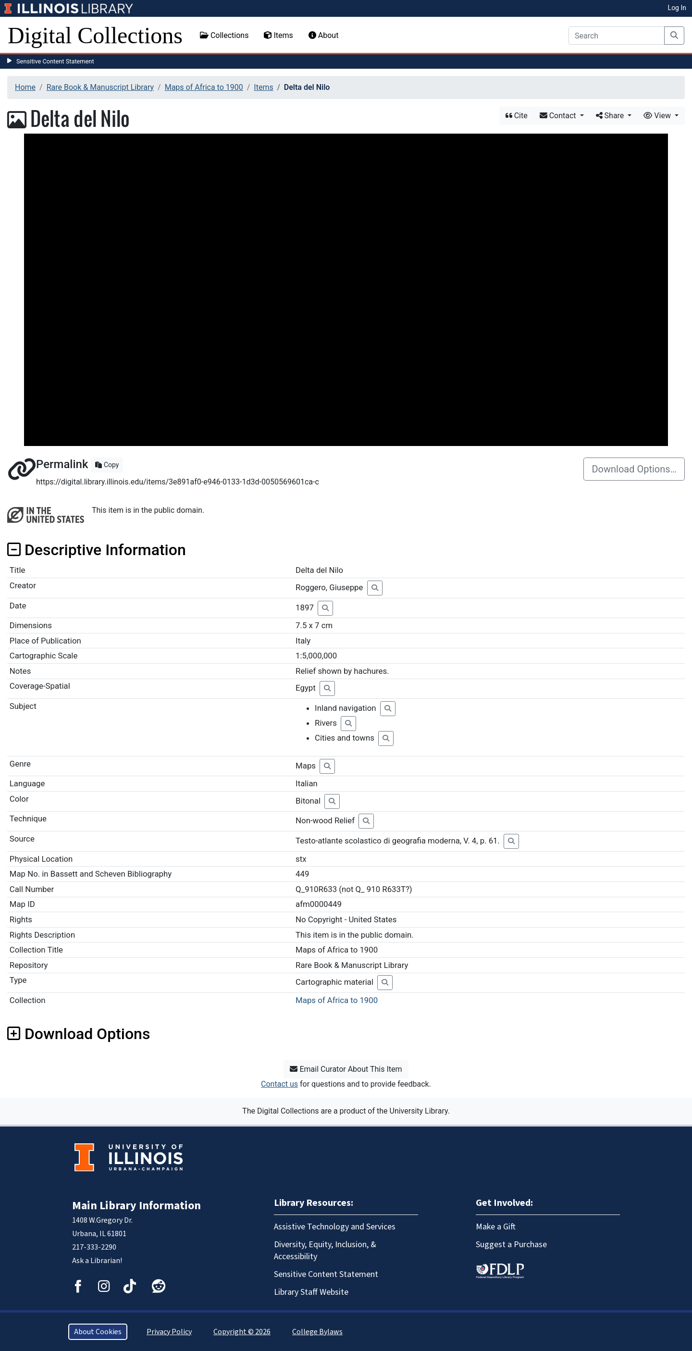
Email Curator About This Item (346, 1069)
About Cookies (98, 1331)
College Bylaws (317, 1331)
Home (25, 87)
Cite (517, 115)
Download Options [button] (78, 1034)
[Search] (616, 35)
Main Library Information (136, 1205)
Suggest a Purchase (511, 1245)
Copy (107, 465)
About (324, 35)
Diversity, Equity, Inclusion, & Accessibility (325, 1251)
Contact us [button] (279, 1084)
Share (611, 115)
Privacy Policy (169, 1331)
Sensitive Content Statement (55, 61)
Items (278, 35)
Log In (677, 8)
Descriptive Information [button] (96, 550)
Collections (224, 35)
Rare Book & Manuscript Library (100, 87)
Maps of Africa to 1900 (204, 87)
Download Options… (634, 469)
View (658, 115)
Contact (559, 115)
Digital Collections (95, 35)
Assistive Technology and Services (334, 1227)
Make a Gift (496, 1227)
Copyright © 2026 (242, 1331)
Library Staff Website (311, 1292)
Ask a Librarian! (97, 1260)
